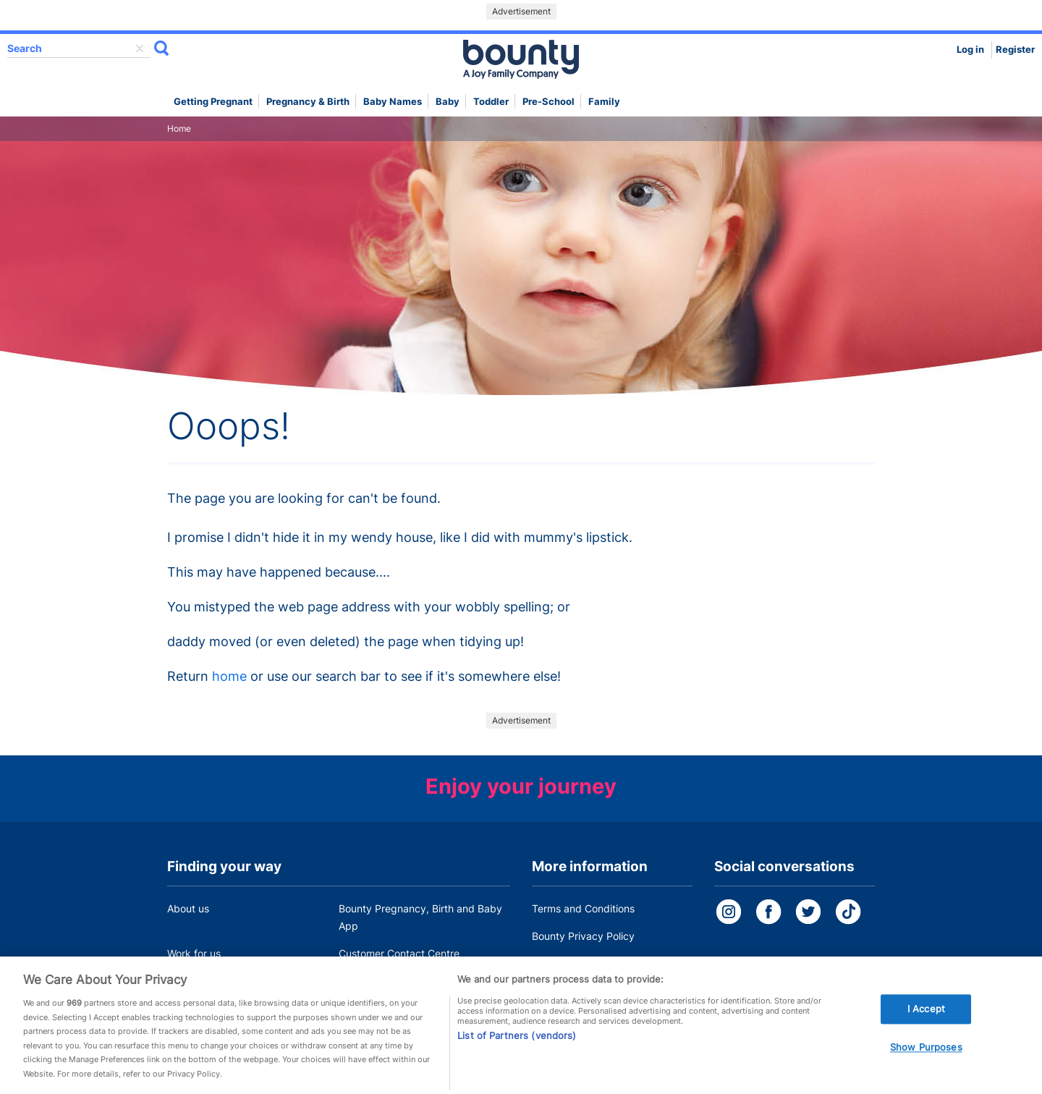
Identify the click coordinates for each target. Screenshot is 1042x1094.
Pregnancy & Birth (308, 101)
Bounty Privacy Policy (583, 936)
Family (604, 101)
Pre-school (548, 101)
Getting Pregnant (213, 101)
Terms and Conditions (583, 908)
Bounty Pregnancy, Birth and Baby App (420, 917)
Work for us (194, 953)
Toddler (491, 101)
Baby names (392, 101)
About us (188, 908)
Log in (970, 49)
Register (1015, 49)
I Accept (926, 1013)
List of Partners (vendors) (516, 1040)
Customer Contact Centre (399, 953)
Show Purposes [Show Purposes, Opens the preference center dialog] (926, 1052)
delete (139, 48)
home (229, 676)
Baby (447, 101)
